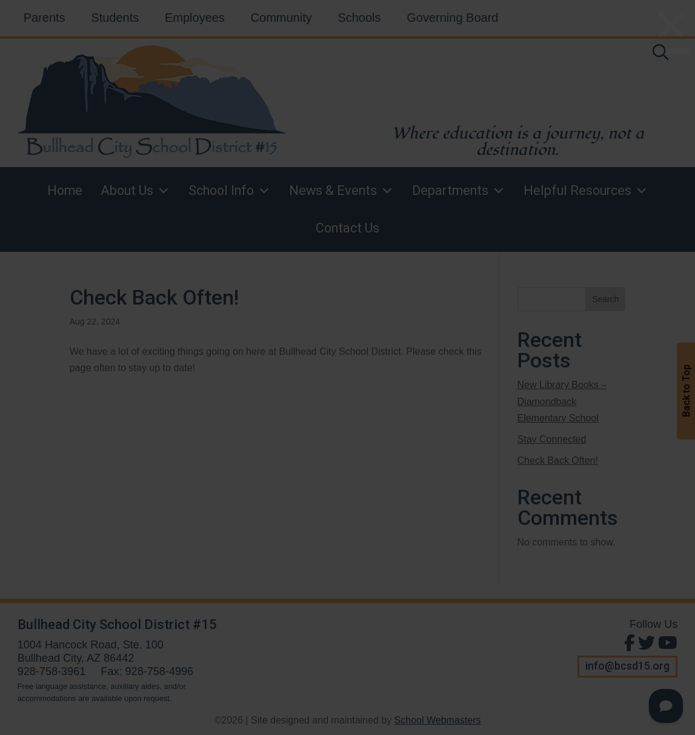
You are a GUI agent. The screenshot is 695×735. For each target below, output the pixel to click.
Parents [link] (44, 17)
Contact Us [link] (347, 228)
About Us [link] (135, 191)
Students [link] (115, 17)
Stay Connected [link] (552, 439)
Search (605, 299)
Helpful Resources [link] (586, 191)
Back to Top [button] (686, 391)
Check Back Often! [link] (154, 297)
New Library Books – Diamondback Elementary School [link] (562, 401)
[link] (660, 55)
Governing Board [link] (452, 17)
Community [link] (281, 17)
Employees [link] (195, 17)
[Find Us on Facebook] (628, 643)
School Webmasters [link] (437, 720)
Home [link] (64, 190)
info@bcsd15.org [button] (627, 666)
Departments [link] (458, 191)
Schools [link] (359, 17)
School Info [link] (229, 191)
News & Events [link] (341, 191)
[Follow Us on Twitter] (645, 643)
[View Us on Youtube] (666, 643)
